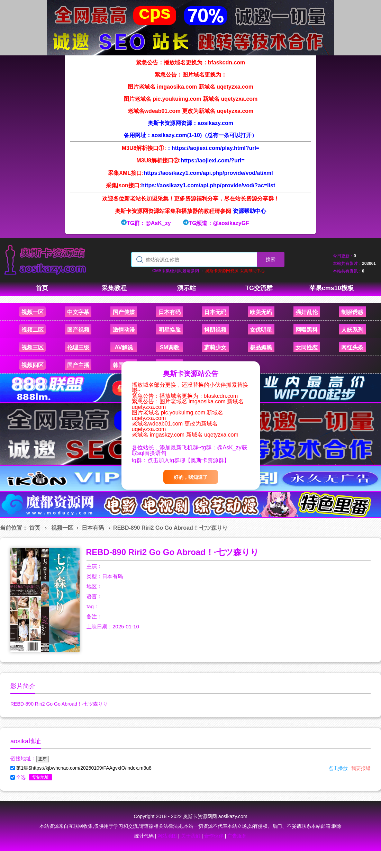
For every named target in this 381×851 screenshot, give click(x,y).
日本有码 (93, 528)
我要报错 (361, 768)
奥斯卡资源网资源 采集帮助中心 (234, 270)
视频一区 (62, 528)
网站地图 (167, 836)
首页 (34, 528)
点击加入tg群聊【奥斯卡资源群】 (188, 460)
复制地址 (40, 777)
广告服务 (237, 836)
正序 (42, 758)
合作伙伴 (214, 836)
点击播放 (338, 768)
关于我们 (190, 836)
